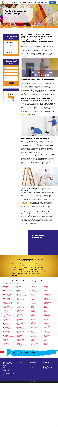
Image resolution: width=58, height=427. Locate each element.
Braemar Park (46, 324)
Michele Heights (20, 326)
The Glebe (6, 319)
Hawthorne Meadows (35, 320)
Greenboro (33, 323)
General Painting (45, 2)
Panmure (19, 302)
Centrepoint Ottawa (47, 302)
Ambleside (46, 341)
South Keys (6, 327)
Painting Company (36, 2)
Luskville (32, 285)
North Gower (19, 318)
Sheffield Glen (7, 334)
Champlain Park (47, 298)
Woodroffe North (7, 283)
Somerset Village (7, 328)
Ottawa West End (20, 307)
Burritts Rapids (46, 318)
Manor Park (19, 343)
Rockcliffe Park (7, 341)
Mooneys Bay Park (21, 322)
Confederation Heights (48, 294)
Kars (31, 304)
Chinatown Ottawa (47, 297)
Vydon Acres (6, 306)
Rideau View (19, 283)
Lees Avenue (33, 295)
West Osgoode (7, 298)
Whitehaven (6, 291)
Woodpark (6, 286)
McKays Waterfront (21, 331)
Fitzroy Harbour (34, 334)
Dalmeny (45, 285)
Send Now (11, 82)
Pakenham (19, 304)
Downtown (33, 344)
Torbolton (6, 316)
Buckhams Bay (46, 320)
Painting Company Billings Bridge (26, 27)
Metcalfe (19, 327)
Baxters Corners (47, 334)
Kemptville (33, 303)
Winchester (6, 289)
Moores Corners (20, 320)
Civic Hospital (46, 295)
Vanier (5, 310)
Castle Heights (46, 304)
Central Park (46, 303)
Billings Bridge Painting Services (13, 27)
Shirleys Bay (6, 332)
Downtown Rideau (34, 341)
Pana (18, 303)
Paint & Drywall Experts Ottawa (37, 381)
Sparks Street (7, 324)
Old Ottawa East (20, 314)
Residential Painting (16, 2)
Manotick (19, 341)
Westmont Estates (8, 294)
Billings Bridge (46, 326)
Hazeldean (33, 319)
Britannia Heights (47, 322)
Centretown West (47, 299)
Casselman (46, 306)
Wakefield (6, 304)
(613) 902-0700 (52, 2)
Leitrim (32, 294)
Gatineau (32, 330)
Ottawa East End (20, 310)
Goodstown (33, 326)
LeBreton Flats (33, 297)
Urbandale (6, 311)
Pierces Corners (20, 299)
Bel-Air (45, 331)
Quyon (18, 294)
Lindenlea (32, 290)
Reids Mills (19, 289)
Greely (32, 324)
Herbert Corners (34, 316)
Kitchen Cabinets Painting (22, 368)
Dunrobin (32, 340)
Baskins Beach (46, 335)
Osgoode (19, 311)
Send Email (47, 366)
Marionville (19, 337)
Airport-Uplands (47, 345)
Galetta (32, 331)
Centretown (46, 301)
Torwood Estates (7, 315)
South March (6, 326)
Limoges (32, 293)
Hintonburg (33, 311)
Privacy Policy (32, 367)
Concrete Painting (33, 365)
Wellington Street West (8, 302)
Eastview (32, 339)
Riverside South (7, 344)
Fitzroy (32, 335)
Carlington (46, 312)
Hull (31, 308)
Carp (44, 310)
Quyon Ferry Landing (21, 293)
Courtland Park (46, 289)
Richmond (19, 286)
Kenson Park (33, 301)
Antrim (45, 340)
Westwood (6, 293)
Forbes (32, 332)
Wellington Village (7, 301)
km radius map (14, 242)
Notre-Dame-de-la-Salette (22, 316)
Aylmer (45, 339)
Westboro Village (7, 295)
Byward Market (46, 316)
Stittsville (6, 322)
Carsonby (45, 307)
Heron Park (33, 314)
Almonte (45, 344)
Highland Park (33, 312)
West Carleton (7, 299)
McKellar (19, 330)
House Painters (20, 367)
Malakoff (19, 345)
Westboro (6, 297)
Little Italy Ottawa (34, 289)
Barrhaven (46, 336)
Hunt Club (32, 307)
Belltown (45, 328)
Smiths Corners (7, 331)
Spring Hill (6, 323)
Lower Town (33, 286)
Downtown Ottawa (34, 343)
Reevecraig (19, 290)
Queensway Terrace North (22, 295)
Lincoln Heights (34, 291)
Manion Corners (20, 344)
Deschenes (46, 283)
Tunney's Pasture (7, 314)
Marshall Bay (20, 335)
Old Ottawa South (20, 312)
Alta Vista (45, 343)
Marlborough (19, 336)
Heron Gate (33, 315)
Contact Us (32, 368)
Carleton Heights (47, 315)
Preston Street (20, 298)
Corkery (45, 290)
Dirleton (32, 345)
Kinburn (32, 298)
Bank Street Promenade (48, 337)
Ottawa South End (20, 308)
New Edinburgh (20, 319)
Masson (19, 332)
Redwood (19, 291)
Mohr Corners (20, 323)
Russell (5, 337)
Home (4, 27)
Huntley (32, 306)
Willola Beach (7, 290)
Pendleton (19, 301)
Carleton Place (46, 314)
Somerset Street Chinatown (9, 330)
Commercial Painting (27, 2)
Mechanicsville (20, 328)
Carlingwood (46, 311)
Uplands (6, 312)
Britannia (45, 323)
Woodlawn (6, 287)
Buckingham (46, 319)
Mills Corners (20, 324)
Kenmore (32, 302)
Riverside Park (7, 345)
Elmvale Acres (33, 336)
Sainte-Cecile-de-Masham (9, 336)
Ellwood (32, 337)
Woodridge (6, 285)
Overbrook (19, 306)
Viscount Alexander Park (9, 307)
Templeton (6, 320)
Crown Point (46, 287)
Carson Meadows (47, 308)
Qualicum (19, 297)
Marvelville (19, 334)
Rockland (6, 340)
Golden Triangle (34, 327)
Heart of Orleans (34, 318)
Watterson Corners (8, 303)
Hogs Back (33, 310)
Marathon (19, 340)
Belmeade (45, 327)
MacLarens (33, 283)
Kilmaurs (32, 299)
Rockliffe (6, 339)
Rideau (18, 285)
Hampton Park (33, 322)
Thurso (5, 318)
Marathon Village (20, 339)
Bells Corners (46, 330)
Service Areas (32, 370)
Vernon (5, 308)
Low (31, 287)
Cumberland (46, 286)
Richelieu (19, 287)
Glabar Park (33, 328)
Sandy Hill (6, 335)
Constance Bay (46, 293)
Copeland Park (46, 291)
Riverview (6, 343)
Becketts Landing (47, 332)
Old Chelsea (19, 315)
